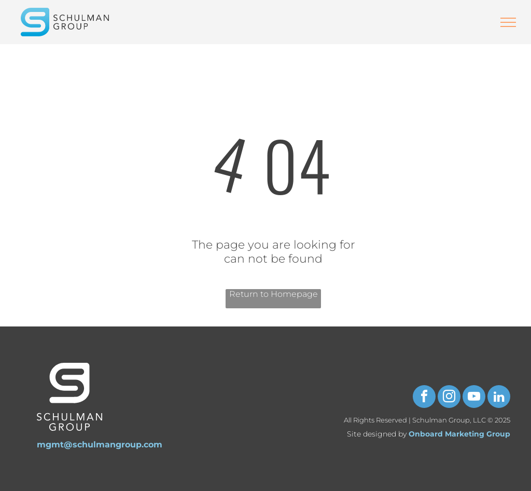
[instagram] (449, 398)
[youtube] (474, 398)
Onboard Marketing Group (459, 434)
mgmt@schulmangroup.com (99, 444)
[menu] (508, 22)
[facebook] (424, 398)
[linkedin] (498, 398)
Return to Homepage (273, 294)
